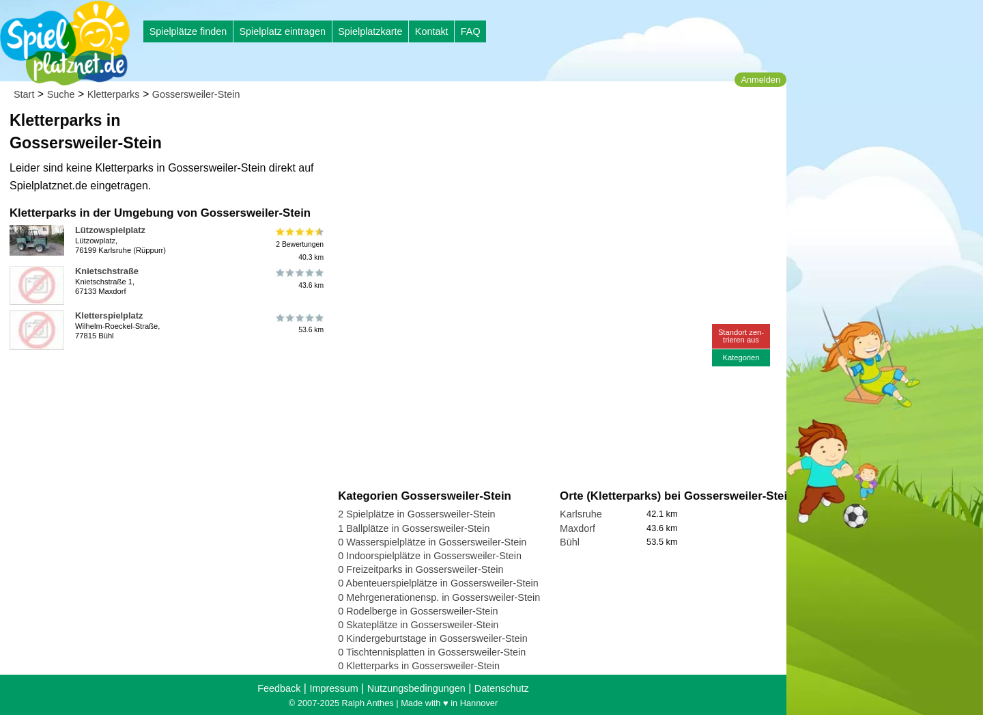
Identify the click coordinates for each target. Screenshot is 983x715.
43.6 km (299, 279)
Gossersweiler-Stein (196, 94)
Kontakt (431, 31)
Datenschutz (501, 688)
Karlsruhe (581, 514)
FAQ (471, 31)
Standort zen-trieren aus (741, 336)
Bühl (570, 542)
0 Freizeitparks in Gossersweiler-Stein (420, 569)
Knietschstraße (107, 271)
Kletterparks (113, 94)
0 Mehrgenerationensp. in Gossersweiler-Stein (439, 597)
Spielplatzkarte (370, 31)
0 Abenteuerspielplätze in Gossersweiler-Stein (438, 583)
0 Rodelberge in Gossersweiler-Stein (418, 611)
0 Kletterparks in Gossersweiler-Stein (419, 665)
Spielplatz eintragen (282, 31)
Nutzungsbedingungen (416, 688)
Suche (61, 94)
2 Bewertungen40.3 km (299, 244)
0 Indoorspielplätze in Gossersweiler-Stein (430, 555)
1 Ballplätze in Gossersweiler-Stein (413, 528)
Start (24, 94)
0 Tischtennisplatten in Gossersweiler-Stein (432, 652)
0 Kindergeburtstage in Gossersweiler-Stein (433, 638)
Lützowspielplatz (110, 230)
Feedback (278, 688)
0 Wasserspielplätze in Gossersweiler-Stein (432, 542)
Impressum (333, 688)
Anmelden (760, 80)
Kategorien (740, 357)
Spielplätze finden (188, 31)
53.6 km (299, 323)
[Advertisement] (493, 129)
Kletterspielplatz (109, 315)
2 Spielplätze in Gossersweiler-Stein (416, 514)
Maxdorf (577, 528)
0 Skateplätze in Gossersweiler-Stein (418, 624)
